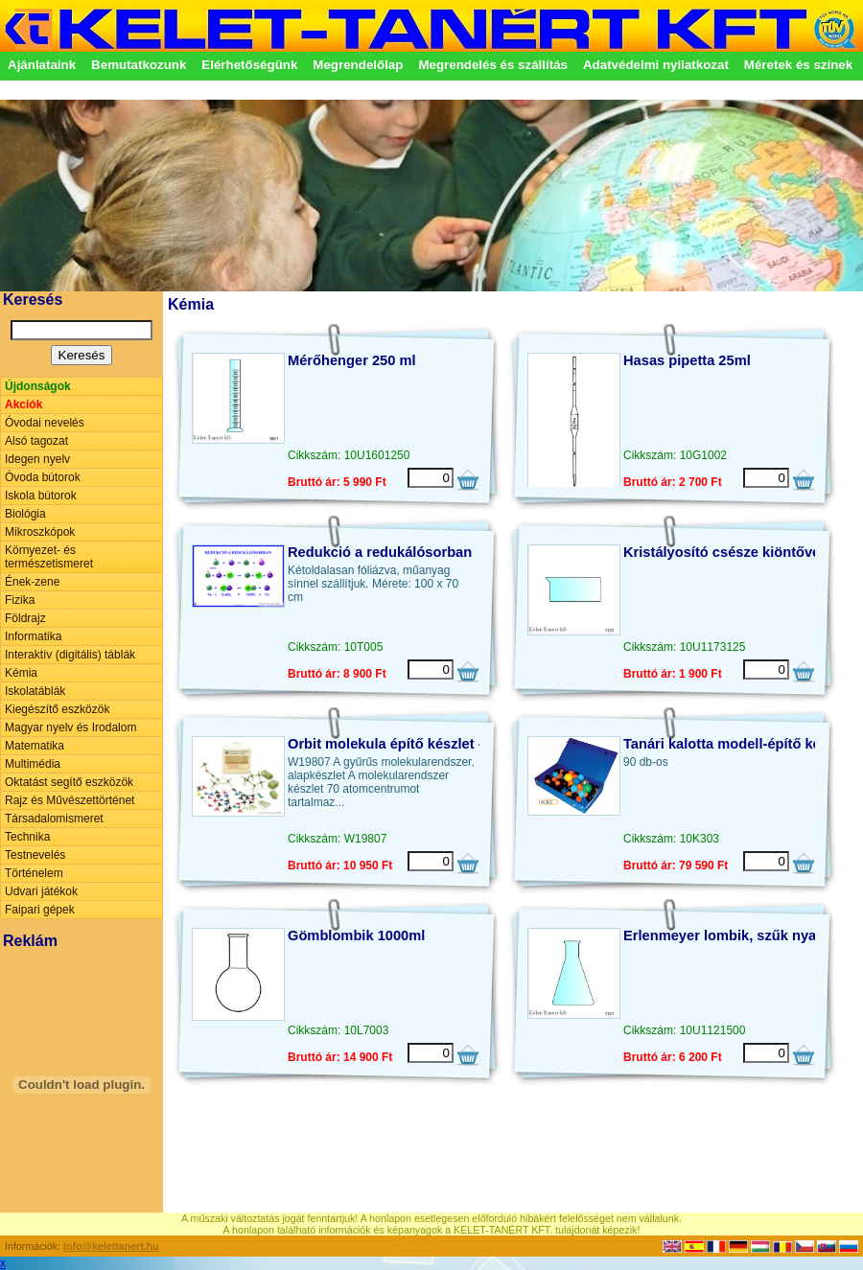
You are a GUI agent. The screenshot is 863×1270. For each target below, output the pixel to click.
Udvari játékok (41, 891)
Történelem (34, 873)
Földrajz (25, 618)
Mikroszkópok (40, 532)
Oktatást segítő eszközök (69, 782)
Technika (27, 836)
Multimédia (32, 764)
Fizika (20, 600)
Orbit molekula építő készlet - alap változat (429, 743)
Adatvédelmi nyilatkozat (656, 65)
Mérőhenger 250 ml (352, 360)
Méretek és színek (798, 65)
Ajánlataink (42, 65)
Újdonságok (38, 386)
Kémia (21, 673)
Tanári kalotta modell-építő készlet (737, 743)
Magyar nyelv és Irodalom (70, 727)
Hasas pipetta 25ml (687, 360)
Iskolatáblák (35, 691)
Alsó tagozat (36, 441)
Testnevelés (35, 855)
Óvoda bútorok (43, 477)
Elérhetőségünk (249, 65)
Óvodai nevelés (44, 422)
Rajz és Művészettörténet (69, 800)
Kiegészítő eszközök (57, 709)
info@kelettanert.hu (111, 1246)
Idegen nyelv (37, 459)
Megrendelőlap (358, 65)
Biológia (25, 513)
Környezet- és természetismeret (49, 556)
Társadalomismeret (54, 818)
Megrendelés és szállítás (493, 65)
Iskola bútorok (41, 495)
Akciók (23, 404)
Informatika (33, 636)
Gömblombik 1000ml (356, 935)
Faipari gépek (40, 909)
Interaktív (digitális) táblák (70, 654)
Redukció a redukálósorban (380, 552)
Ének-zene (32, 582)
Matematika (34, 745)
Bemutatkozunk (138, 65)
